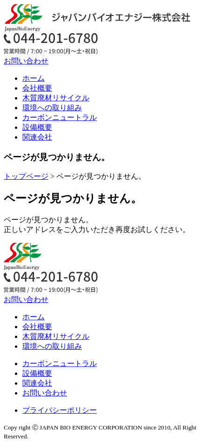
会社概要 (37, 88)
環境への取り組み (52, 108)
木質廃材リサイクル (55, 98)
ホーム (33, 78)
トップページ (26, 176)
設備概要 (37, 127)
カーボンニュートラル (59, 117)
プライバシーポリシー (59, 410)
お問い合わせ (26, 61)
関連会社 (37, 137)
